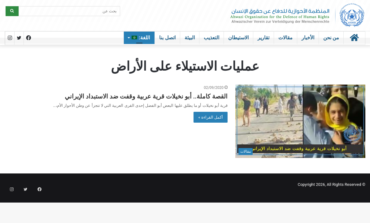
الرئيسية (186, 48)
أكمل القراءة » (210, 117)
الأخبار (308, 37)
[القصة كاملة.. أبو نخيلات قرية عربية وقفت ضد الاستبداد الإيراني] (300, 121)
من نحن (331, 37)
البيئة (190, 37)
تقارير (263, 37)
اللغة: (141, 37)
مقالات (285, 37)
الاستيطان (238, 37)
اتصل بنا (167, 37)
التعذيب (211, 37)
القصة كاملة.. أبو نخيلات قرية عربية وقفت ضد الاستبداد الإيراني (146, 96)
